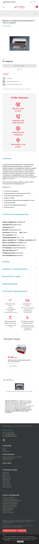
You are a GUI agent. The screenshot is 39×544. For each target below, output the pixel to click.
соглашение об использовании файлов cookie (22, 539)
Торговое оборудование (8, 512)
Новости (4, 448)
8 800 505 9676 (18, 123)
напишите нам (22, 530)
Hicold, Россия (6, 482)
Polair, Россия (5, 473)
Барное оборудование (7, 509)
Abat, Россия (5, 472)
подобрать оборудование (9, 530)
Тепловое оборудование (8, 497)
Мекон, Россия (6, 476)
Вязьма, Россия (6, 479)
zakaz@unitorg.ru (9, 14)
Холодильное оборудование (9, 499)
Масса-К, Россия (6, 485)
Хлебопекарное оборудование (10, 502)
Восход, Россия (6, 484)
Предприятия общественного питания (12, 457)
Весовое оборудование (8, 508)
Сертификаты (5, 451)
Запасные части (6, 510)
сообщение (18, 135)
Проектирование (8, 454)
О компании (6, 446)
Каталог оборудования (10, 495)
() (30, 2)
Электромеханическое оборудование (11, 500)
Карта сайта (6, 463)
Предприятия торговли (8, 458)
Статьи (4, 449)
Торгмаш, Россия (6, 478)
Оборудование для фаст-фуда (9, 506)
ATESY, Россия (6, 481)
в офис (18, 147)
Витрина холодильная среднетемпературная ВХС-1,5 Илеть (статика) (19, 360)
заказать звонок (9, 2)
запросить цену (19, 65)
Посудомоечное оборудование (10, 503)
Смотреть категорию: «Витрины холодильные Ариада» (17, 89)
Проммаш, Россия (7, 487)
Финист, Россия (6, 475)
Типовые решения (7, 459)
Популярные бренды (9, 470)
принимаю (20, 541)
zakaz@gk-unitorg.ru (9, 436)
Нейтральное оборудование (9, 505)
